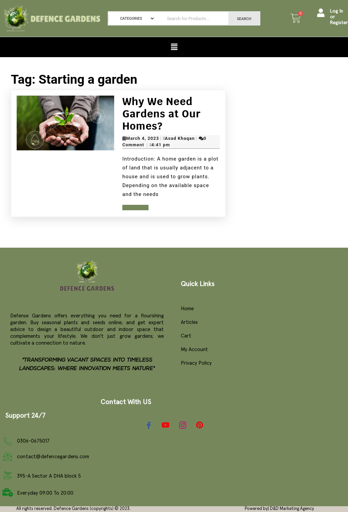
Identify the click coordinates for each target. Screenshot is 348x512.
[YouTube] (165, 425)
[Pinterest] (199, 425)
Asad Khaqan (180, 138)
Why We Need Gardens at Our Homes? (161, 114)
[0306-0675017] (7, 441)
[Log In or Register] (321, 18)
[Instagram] (182, 425)
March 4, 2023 (142, 138)
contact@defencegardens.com (53, 456)
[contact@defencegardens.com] (7, 456)
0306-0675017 (33, 441)
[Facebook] (148, 425)
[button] (174, 46)
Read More (135, 207)
